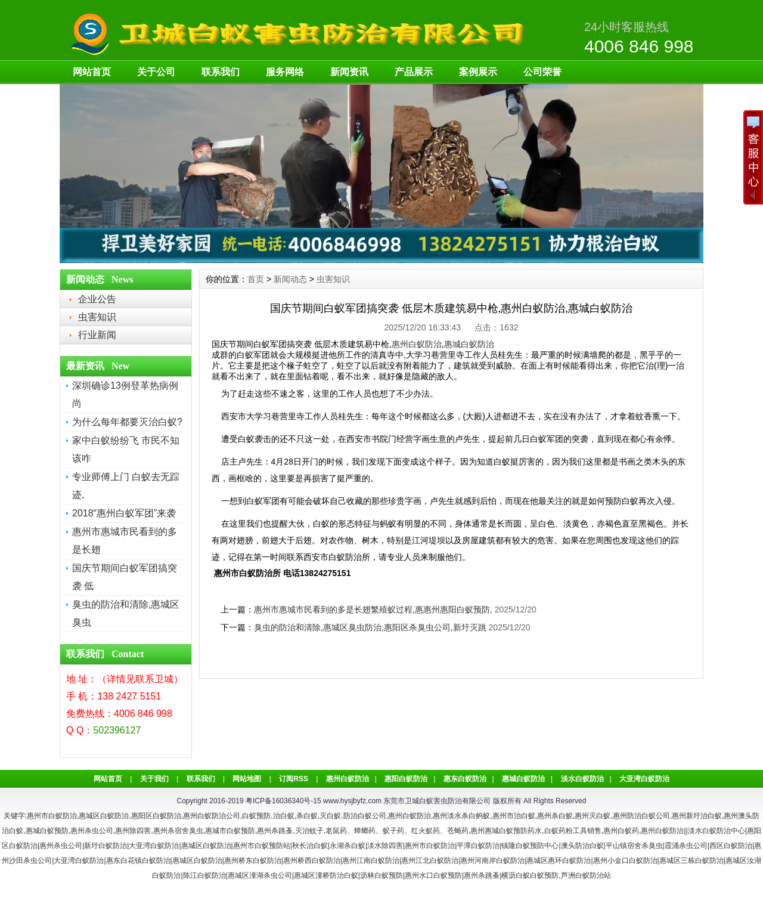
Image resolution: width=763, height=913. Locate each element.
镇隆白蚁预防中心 (530, 845)
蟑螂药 (365, 831)
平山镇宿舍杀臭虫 (634, 845)
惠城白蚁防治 (469, 344)
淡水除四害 (385, 845)
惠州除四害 (133, 831)
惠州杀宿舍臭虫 (178, 831)
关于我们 (154, 779)
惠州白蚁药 (621, 831)
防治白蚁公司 (364, 816)
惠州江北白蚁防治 (429, 860)
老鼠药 (336, 831)
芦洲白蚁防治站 (586, 875)
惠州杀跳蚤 (275, 831)
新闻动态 (290, 279)
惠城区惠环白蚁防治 (558, 860)
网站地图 (246, 779)
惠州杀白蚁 (555, 816)
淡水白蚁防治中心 (716, 831)
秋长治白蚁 (310, 845)
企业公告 (97, 299)
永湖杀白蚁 (347, 845)
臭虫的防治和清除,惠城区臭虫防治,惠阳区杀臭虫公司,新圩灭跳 (370, 627)
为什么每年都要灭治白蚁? (127, 422)
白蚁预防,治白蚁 (268, 816)
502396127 (117, 730)
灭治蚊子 (309, 831)
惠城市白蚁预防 (230, 831)
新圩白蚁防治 (105, 845)
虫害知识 (97, 317)
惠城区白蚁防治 (104, 816)
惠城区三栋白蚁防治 (691, 860)
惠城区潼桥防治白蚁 (326, 875)
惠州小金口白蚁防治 (625, 860)
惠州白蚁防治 (417, 344)
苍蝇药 (458, 831)
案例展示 (478, 72)
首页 (255, 279)
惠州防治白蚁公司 (641, 816)
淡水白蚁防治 (582, 779)
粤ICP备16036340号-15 (283, 801)
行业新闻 (97, 335)
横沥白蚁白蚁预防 (530, 875)
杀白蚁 (307, 816)
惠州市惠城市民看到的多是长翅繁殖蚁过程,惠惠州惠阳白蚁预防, (373, 609)
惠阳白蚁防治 (405, 779)
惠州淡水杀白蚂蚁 (461, 816)
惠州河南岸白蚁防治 (492, 860)
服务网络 (285, 72)
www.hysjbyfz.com (352, 801)
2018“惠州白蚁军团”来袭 (124, 513)
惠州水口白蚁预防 (433, 875)
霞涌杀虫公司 (686, 845)
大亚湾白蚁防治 (644, 779)
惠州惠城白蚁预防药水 (506, 831)
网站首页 (92, 72)
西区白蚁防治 (730, 845)
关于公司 (156, 72)
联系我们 (220, 72)
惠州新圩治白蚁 (697, 816)
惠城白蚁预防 (47, 831)
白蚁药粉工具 (565, 831)
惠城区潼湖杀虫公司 (260, 875)
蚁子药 (393, 831)
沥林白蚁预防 (381, 875)
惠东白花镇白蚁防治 (138, 860)
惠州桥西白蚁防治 (311, 860)
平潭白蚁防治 (478, 845)
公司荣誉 (542, 72)
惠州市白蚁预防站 (261, 845)
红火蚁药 (425, 831)
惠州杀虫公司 (91, 831)
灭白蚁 (330, 816)
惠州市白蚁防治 (52, 816)
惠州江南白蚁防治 (370, 860)
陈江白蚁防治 (204, 875)
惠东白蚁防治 (464, 779)
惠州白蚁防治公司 (211, 816)
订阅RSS (293, 779)
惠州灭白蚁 (592, 816)
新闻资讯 (349, 72)
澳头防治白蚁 (582, 845)
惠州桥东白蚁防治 (252, 860)
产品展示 (414, 72)
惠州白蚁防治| (663, 831)
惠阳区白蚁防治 (156, 816)
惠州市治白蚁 (513, 816)
